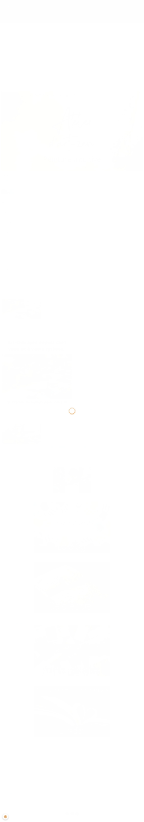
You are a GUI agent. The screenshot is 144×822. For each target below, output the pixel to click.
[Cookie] (5, 817)
